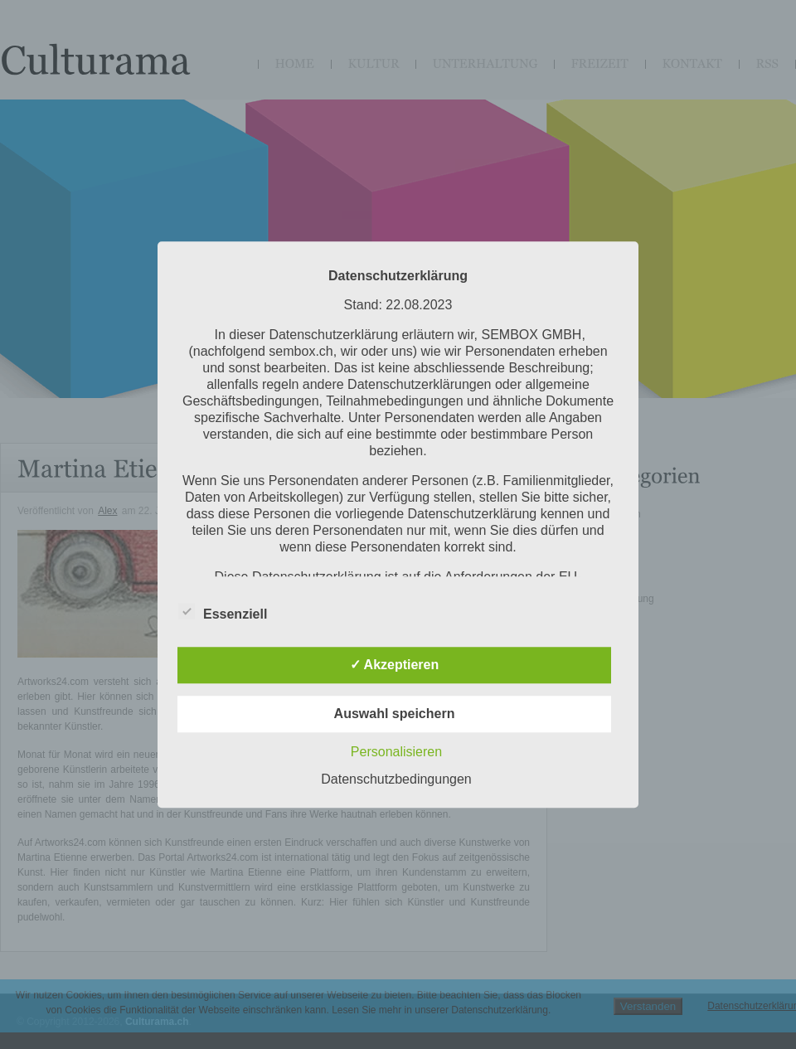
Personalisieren (396, 752)
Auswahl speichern (394, 714)
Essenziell (222, 611)
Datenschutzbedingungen (396, 779)
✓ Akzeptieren (394, 665)
